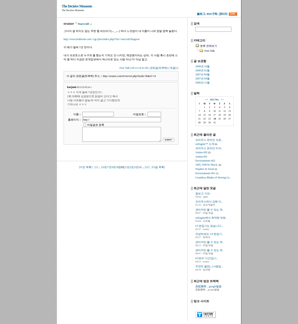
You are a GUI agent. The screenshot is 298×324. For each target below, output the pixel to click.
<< (206, 99)
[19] (117, 167)
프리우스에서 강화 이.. (208, 201)
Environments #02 (205, 160)
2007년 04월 (202, 78)
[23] (135, 167)
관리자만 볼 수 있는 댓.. (209, 209)
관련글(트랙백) (159, 68)
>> (222, 99)
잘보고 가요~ (203, 193)
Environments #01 (205, 173)
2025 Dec (214, 99)
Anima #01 (201, 156)
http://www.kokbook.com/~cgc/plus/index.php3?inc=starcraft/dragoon (102, 39)
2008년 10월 (202, 66)
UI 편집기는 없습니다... (209, 225)
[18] (112, 167)
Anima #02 (201, 152)
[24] (139, 167)
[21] (126, 167)
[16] (103, 167)
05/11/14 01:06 (140, 68)
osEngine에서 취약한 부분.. (211, 217)
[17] (108, 167)
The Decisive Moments (77, 6)
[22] (130, 167)
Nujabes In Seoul (204, 169)
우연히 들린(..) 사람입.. (209, 266)
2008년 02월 (202, 70)
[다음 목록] (158, 167)
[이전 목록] (85, 167)
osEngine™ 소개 (204, 144)
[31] (147, 167)
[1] (96, 167)
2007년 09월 (202, 74)
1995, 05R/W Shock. (206, 164)
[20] (121, 167)
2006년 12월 (202, 82)
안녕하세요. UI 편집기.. (209, 234)
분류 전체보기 (208, 45)
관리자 (223, 14)
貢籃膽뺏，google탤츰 (208, 286)
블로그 (201, 14)
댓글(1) (174, 68)
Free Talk (124, 68)
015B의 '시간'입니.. (206, 258)
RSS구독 (212, 14)
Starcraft (83, 23)
